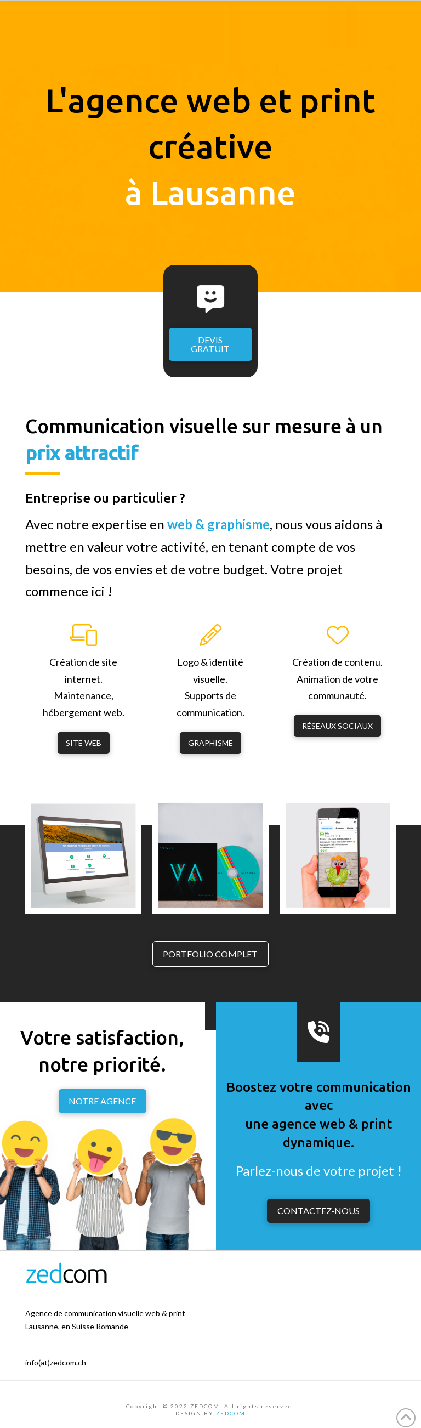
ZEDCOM (231, 1413)
